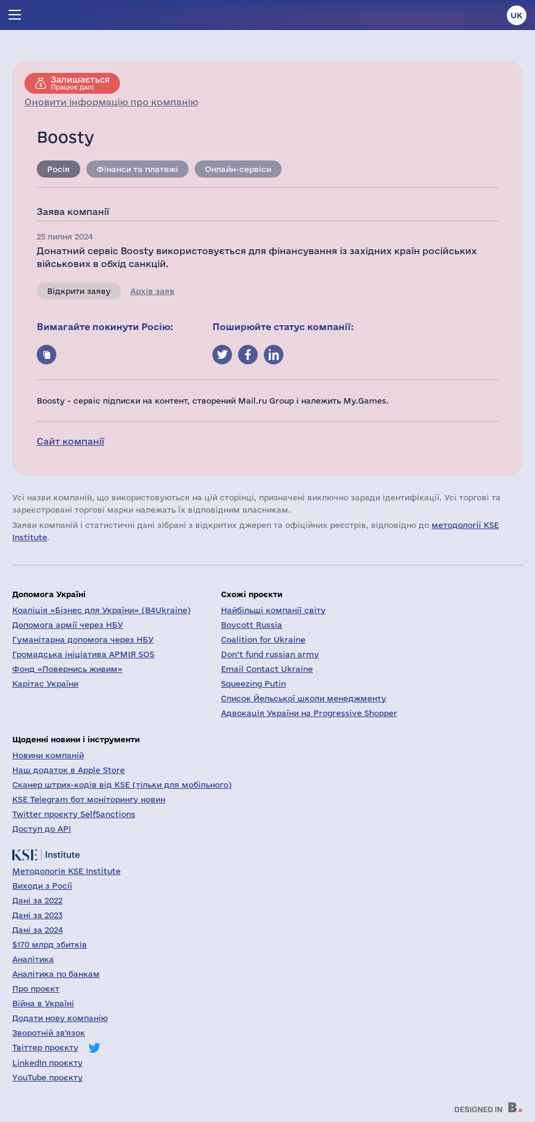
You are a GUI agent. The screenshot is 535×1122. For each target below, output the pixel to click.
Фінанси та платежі (137, 169)
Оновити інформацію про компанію (111, 102)
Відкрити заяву (79, 291)
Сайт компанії (70, 441)
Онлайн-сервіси (238, 169)
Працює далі (80, 83)
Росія (58, 169)
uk (517, 15)
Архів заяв (152, 291)
